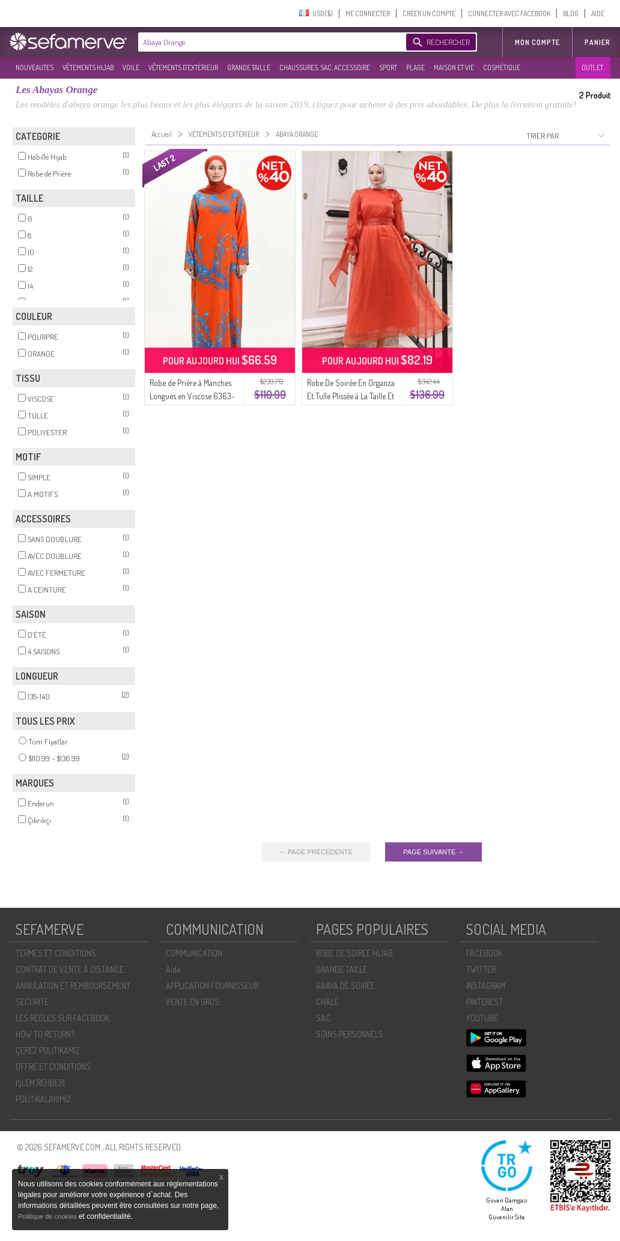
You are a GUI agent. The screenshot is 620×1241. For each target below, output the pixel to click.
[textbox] (269, 42)
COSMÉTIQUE (501, 67)
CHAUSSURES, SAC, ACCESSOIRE (324, 67)
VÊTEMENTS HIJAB (88, 67)
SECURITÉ (32, 1002)
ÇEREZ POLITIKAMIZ (48, 1050)
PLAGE (415, 67)
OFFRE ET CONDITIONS (53, 1066)
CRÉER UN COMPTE (429, 13)
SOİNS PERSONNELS (349, 1034)
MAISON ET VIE (454, 67)
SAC (323, 1018)
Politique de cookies (48, 1216)
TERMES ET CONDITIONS (56, 953)
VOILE (131, 67)
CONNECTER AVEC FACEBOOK (509, 13)
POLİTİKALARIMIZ (43, 1099)
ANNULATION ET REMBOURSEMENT (73, 985)
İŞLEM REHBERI (40, 1083)
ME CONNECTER (367, 13)
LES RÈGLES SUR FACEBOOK (62, 1018)
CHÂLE (327, 1002)
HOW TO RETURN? (45, 1034)
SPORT (388, 67)
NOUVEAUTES (34, 67)
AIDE (597, 13)
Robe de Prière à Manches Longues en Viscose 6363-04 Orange (192, 396)
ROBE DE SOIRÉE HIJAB (354, 953)
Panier (597, 42)
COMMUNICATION (194, 953)
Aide (173, 969)
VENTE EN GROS (192, 1002)
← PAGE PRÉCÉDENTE (316, 852)
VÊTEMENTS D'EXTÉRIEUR (183, 67)
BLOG (571, 13)
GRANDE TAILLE (248, 67)
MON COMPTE (537, 42)
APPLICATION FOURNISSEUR (212, 985)
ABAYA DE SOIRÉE (345, 985)
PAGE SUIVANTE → (433, 852)
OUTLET (592, 67)
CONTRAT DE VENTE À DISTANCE (70, 969)
